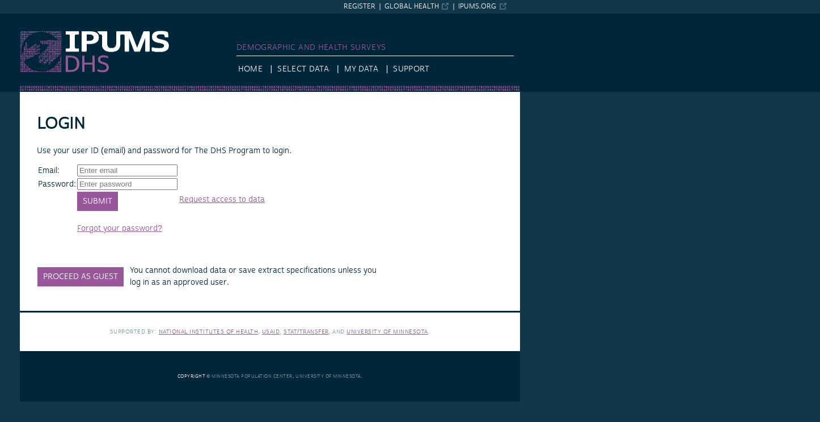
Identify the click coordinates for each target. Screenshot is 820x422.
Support (411, 69)
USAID (271, 331)
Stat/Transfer (306, 331)
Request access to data (222, 200)
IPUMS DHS (41, 19)
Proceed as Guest (80, 277)
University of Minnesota (387, 331)
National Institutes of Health (209, 331)
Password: (57, 184)
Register (359, 6)
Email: (49, 171)
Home (250, 69)
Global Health (411, 6)
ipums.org (477, 6)
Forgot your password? (119, 228)
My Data (361, 69)
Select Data (303, 69)
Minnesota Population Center (252, 376)
